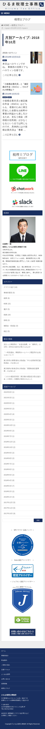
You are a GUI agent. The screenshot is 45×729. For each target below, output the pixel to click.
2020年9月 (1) (9, 403)
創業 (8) (7, 298)
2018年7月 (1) (9, 464)
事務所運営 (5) (9, 293)
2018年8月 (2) (9, 458)
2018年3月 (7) (9, 486)
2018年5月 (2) (9, 475)
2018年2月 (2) (9, 491)
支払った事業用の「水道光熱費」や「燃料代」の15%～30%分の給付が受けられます (22, 345)
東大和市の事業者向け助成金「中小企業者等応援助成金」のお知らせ (22, 361)
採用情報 (4, 684)
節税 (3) (7, 320)
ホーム (3, 651)
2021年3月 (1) (9, 398)
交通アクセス (5, 669)
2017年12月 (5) (9, 502)
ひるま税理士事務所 (19, 724)
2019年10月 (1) (9, 425)
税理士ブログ (5, 688)
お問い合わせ (5, 679)
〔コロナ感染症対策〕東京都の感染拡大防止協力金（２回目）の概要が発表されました (22, 378)
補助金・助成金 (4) (11, 326)
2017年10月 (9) (9, 513)
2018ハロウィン (10, 53)
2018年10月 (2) (9, 447)
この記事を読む (10, 75)
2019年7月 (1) (9, 436)
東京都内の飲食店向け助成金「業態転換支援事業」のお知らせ (21, 369)
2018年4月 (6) (9, 480)
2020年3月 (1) (9, 420)
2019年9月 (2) (9, 431)
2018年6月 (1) (9, 469)
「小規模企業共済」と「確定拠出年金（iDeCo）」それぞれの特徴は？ (15, 87)
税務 (4, 97)
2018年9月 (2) (9, 453)
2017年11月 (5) (9, 508)
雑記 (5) (7, 331)
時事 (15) (7, 304)
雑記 (4, 60)
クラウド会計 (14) (10, 287)
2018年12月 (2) (9, 442)
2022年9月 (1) (9, 392)
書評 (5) (7, 309)
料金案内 (4, 660)
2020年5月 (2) (9, 409)
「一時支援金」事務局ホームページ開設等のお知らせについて (22, 353)
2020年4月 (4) (9, 414)
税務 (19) (7, 315)
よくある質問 (5, 674)
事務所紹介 (5, 655)
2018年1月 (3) (9, 497)
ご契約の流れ (5, 665)
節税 (9, 97)
